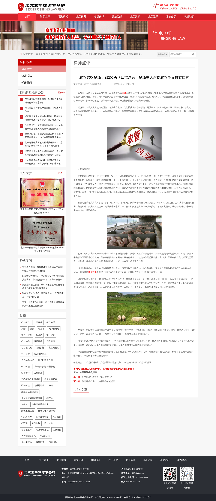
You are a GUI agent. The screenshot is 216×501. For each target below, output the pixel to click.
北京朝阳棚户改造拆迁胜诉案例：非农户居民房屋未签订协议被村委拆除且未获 (44, 136)
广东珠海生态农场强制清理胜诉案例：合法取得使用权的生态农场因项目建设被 (44, 162)
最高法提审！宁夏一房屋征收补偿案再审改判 (44, 109)
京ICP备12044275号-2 (141, 497)
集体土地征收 (27, 411)
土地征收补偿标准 (46, 411)
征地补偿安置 (50, 379)
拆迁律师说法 (145, 362)
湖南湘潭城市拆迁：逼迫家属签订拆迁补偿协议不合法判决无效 (43, 295)
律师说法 (26, 75)
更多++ (61, 92)
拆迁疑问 (26, 82)
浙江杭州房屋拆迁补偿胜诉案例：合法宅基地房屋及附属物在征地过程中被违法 (44, 153)
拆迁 (23, 329)
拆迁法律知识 (130, 362)
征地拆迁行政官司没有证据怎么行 (97, 377)
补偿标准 (165, 460)
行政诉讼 (63, 16)
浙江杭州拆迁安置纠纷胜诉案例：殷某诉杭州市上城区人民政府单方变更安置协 (44, 127)
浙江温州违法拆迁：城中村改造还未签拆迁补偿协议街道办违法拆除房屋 (43, 286)
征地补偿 (25, 341)
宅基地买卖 (26, 348)
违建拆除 (53, 442)
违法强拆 (117, 16)
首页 (27, 16)
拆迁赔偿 (25, 354)
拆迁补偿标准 (40, 354)
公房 (51, 385)
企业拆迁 (25, 366)
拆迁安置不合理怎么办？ (111, 362)
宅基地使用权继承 (40, 404)
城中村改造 (54, 329)
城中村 (24, 404)
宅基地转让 (54, 348)
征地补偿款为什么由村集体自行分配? (99, 381)
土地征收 (38, 322)
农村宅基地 (26, 442)
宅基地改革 (26, 430)
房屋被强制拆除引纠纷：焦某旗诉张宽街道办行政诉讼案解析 (44, 101)
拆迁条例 (57, 417)
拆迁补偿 (50, 322)
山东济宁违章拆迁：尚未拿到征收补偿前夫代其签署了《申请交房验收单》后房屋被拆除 (43, 278)
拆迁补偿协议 (27, 360)
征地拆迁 (25, 322)
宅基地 (41, 329)
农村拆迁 (38, 373)
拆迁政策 (153, 16)
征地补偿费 (26, 417)
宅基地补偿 (39, 385)
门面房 (24, 423)
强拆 (32, 329)
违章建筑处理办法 (29, 392)
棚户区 (49, 398)
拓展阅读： (79, 362)
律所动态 (189, 16)
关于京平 (45, 16)
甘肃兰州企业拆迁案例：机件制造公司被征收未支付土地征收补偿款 (43, 304)
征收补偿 (57, 430)
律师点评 (60, 54)
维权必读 (99, 16)
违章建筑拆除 (42, 417)
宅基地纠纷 (45, 436)
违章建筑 (50, 341)
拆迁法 (39, 335)
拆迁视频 (130, 460)
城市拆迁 (25, 373)
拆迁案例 (135, 16)
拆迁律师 (81, 16)
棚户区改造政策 (45, 360)
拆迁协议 (40, 442)
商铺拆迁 (40, 348)
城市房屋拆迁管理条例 (44, 366)
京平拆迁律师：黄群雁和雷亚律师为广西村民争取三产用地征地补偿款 (43, 269)
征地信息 (171, 16)
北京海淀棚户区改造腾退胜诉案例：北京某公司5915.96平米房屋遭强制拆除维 (44, 144)
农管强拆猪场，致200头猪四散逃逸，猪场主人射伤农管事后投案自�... (105, 54)
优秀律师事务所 (28, 436)
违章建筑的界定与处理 (31, 398)
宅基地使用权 (42, 430)
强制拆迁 (25, 385)
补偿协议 (36, 423)
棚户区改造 (26, 335)
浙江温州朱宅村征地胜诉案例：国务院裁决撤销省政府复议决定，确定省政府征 (44, 118)
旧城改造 (48, 423)
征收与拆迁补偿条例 (30, 379)
